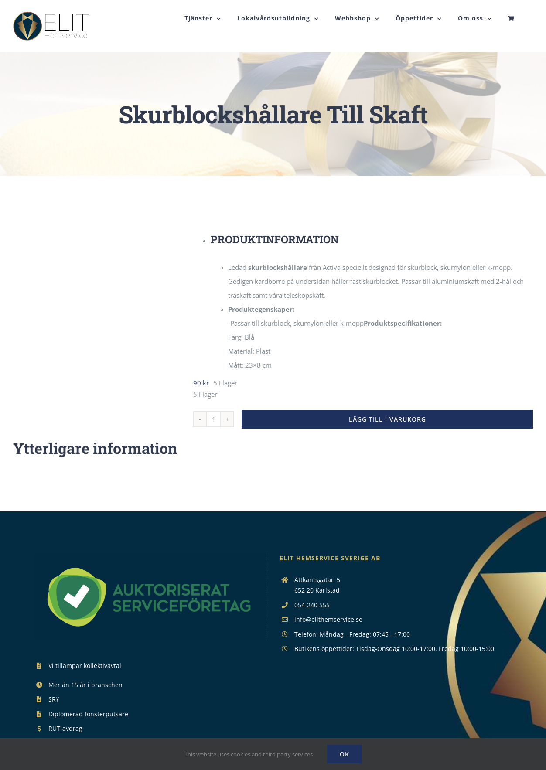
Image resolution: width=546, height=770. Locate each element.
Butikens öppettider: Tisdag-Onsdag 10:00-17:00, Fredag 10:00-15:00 (394, 669)
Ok (344, 754)
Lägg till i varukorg (387, 440)
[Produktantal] (213, 440)
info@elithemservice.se (328, 640)
